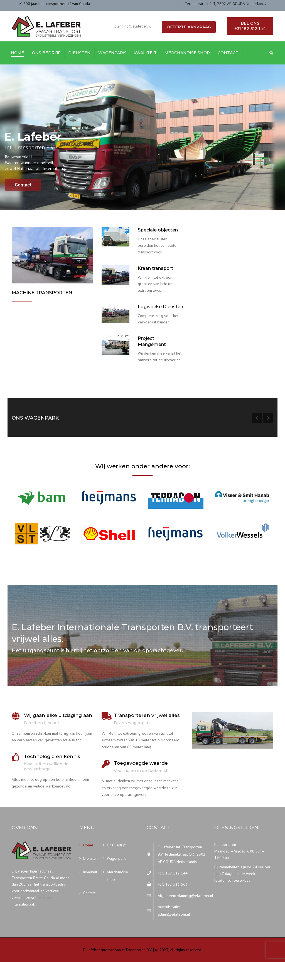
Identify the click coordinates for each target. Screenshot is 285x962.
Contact (228, 52)
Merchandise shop (187, 52)
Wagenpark (112, 52)
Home (17, 52)
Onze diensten (119, 374)
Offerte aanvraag (189, 26)
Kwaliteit (145, 52)
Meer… (19, 332)
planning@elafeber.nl (195, 895)
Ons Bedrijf (46, 52)
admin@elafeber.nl (174, 914)
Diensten (79, 52)
